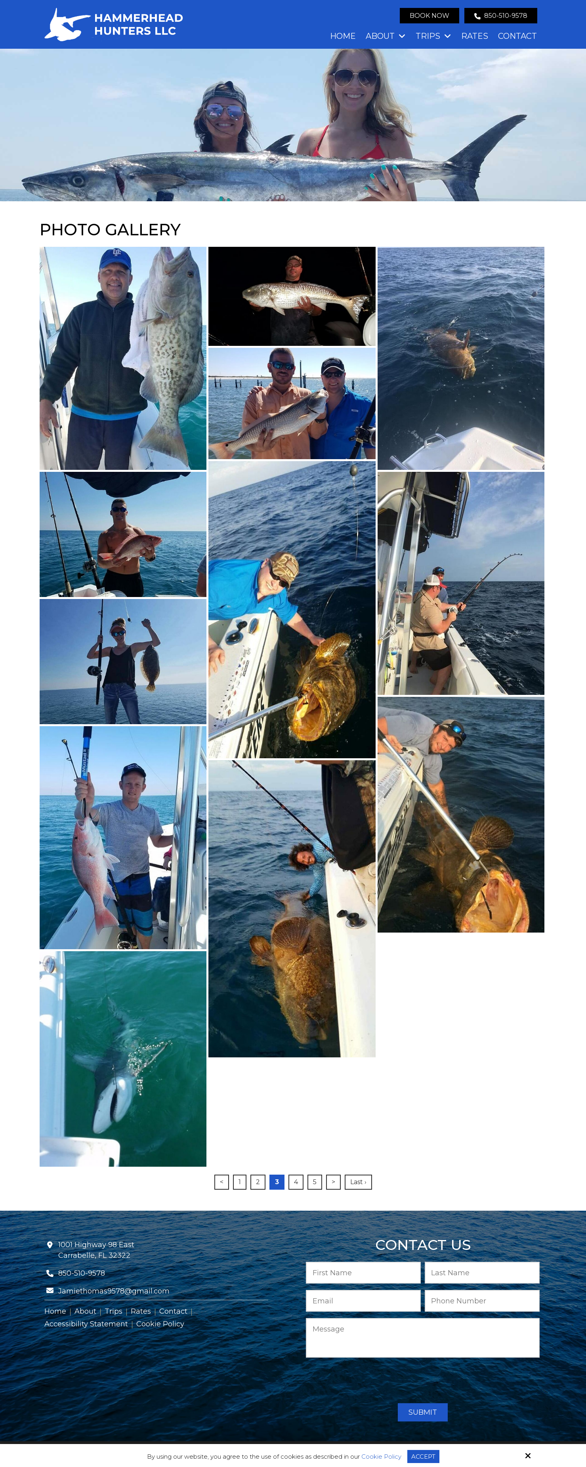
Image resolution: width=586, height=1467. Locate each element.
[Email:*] (363, 1301)
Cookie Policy (381, 1456)
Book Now (429, 15)
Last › (358, 1182)
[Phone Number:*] (482, 1301)
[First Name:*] (363, 1273)
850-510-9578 (500, 15)
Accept (423, 1456)
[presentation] (423, 1381)
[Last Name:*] (482, 1273)
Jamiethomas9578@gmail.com (114, 1291)
